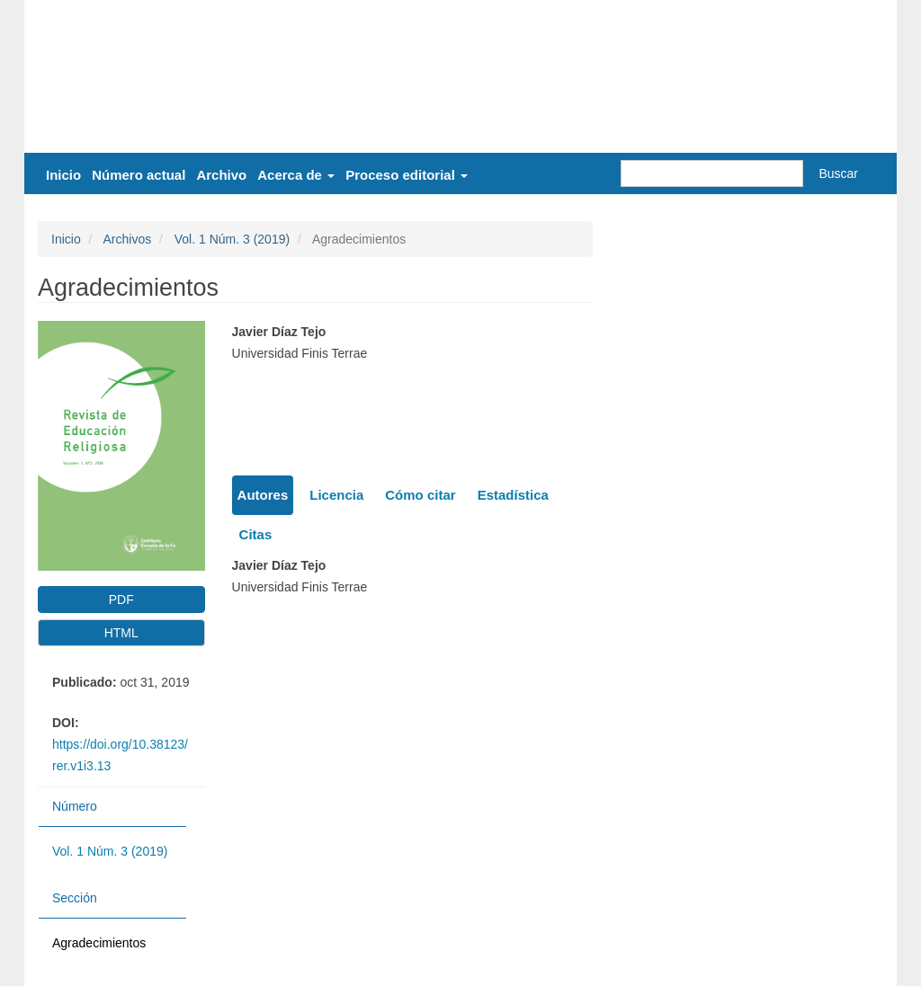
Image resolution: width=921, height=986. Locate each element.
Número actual (138, 174)
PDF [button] (121, 599)
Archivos (127, 239)
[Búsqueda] (712, 173)
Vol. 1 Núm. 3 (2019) (232, 239)
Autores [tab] (263, 494)
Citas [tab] (256, 534)
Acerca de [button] (296, 174)
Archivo (221, 174)
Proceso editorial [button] (406, 174)
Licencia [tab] (336, 494)
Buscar (838, 173)
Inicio (63, 174)
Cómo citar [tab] (420, 494)
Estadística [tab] (513, 494)
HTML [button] (121, 633)
